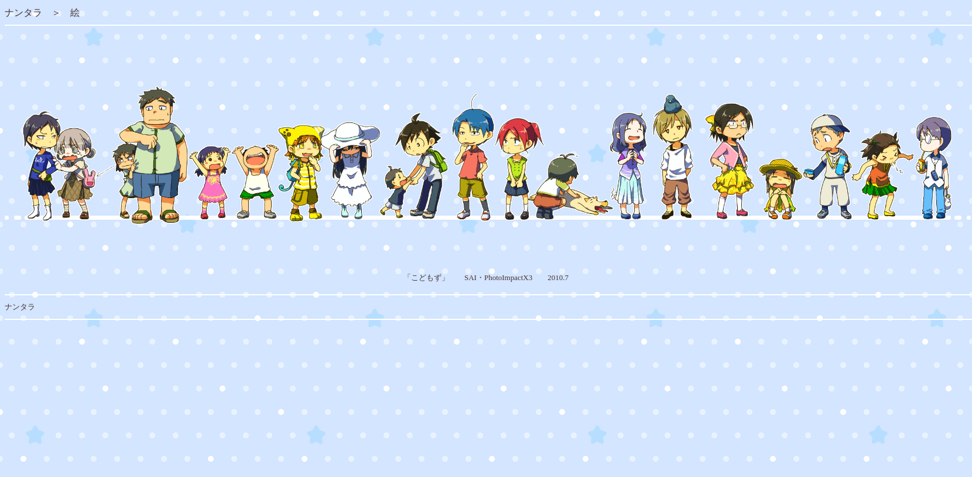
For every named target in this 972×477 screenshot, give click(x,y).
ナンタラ (23, 13)
